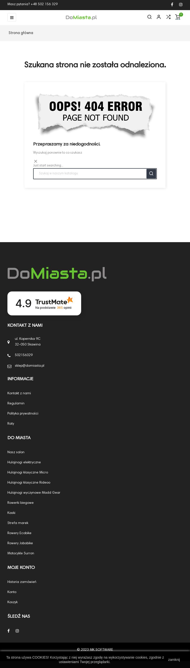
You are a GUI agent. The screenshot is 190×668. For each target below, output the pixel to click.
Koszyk (12, 602)
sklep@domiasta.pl (29, 365)
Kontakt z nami (19, 393)
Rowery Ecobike (19, 533)
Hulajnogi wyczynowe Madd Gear (33, 492)
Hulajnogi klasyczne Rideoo (28, 482)
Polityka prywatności (22, 413)
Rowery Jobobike (20, 543)
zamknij (174, 660)
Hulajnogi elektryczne (24, 462)
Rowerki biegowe (20, 503)
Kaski (11, 513)
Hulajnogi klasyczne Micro (27, 472)
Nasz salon (15, 452)
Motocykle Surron (20, 553)
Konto (11, 592)
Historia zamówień (21, 582)
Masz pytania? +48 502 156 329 (32, 4)
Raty (10, 423)
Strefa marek (17, 523)
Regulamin (15, 403)
